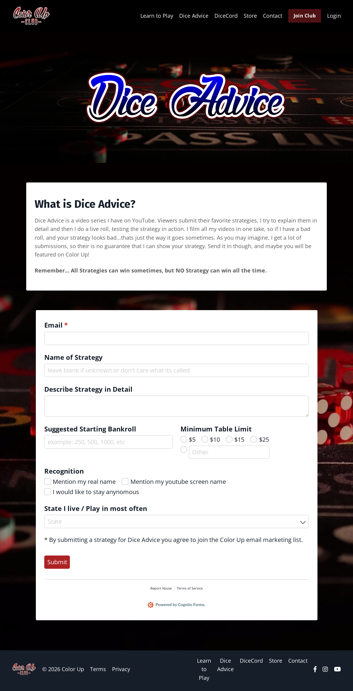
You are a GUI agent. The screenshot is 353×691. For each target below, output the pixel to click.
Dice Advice (193, 15)
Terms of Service (190, 590)
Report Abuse (161, 590)
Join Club (305, 15)
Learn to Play (156, 15)
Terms (98, 672)
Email (70, 327)
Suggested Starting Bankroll (91, 430)
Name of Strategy (74, 358)
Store (250, 15)
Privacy (121, 672)
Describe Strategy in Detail (89, 390)
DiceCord (226, 15)
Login (334, 15)
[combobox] (176, 523)
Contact (272, 15)
